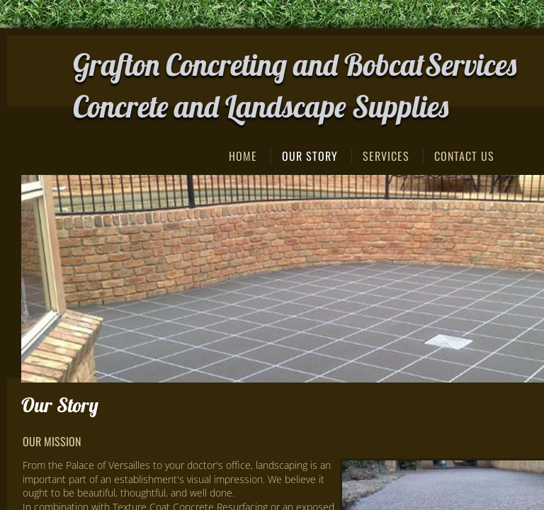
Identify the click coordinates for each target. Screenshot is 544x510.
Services (386, 156)
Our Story (310, 156)
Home (243, 156)
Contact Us (464, 156)
